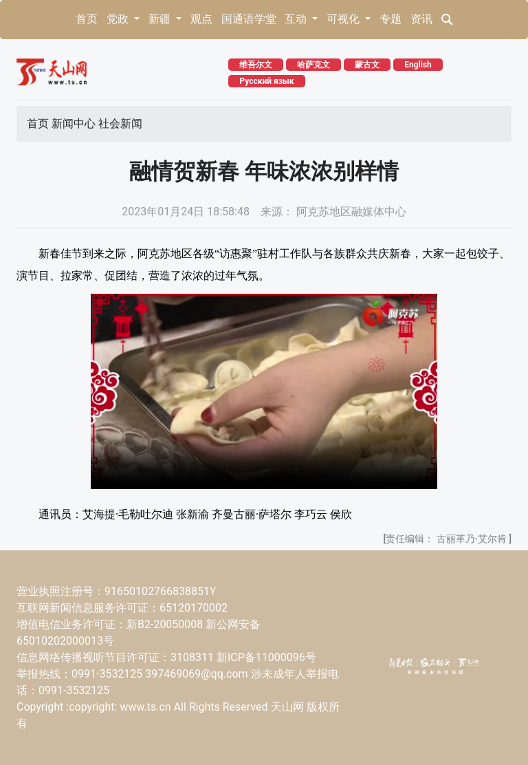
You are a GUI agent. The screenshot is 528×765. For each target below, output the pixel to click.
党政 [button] (119, 18)
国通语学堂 (248, 18)
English (418, 64)
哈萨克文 (313, 64)
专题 (391, 18)
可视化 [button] (344, 18)
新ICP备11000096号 (266, 657)
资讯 (421, 18)
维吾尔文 (255, 64)
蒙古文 (367, 64)
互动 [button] (297, 18)
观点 (201, 18)
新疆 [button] (160, 18)
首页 (87, 18)
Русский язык (266, 81)
